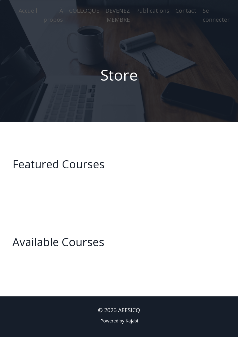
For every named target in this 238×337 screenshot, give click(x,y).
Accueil (28, 10)
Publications (152, 10)
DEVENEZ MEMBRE (117, 15)
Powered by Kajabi (119, 321)
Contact (185, 10)
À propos (53, 15)
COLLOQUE (84, 10)
